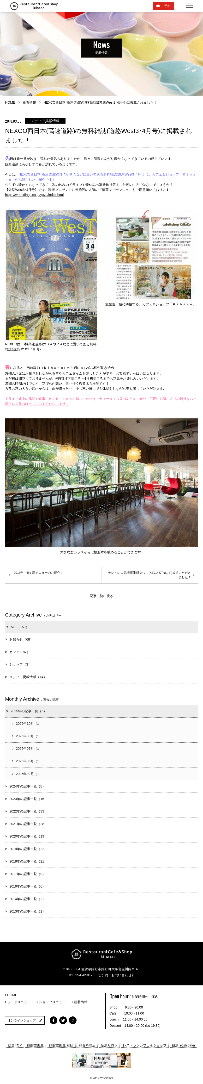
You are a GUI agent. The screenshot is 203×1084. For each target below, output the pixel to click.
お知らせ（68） (19, 639)
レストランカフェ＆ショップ (145, 1045)
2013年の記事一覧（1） (25, 911)
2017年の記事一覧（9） (25, 874)
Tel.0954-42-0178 (81, 975)
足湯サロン (109, 1045)
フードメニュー (19, 1002)
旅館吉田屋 (35, 1045)
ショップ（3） (18, 664)
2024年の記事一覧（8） (25, 786)
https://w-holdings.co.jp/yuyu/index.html (34, 195)
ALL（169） (17, 627)
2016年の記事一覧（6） (25, 886)
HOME (10, 102)
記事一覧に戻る (101, 596)
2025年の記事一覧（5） (26, 711)
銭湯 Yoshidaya (183, 1045)
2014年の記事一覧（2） (25, 899)
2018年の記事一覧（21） (26, 861)
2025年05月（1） (27, 761)
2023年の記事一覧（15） (26, 799)
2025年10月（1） (27, 723)
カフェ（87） (17, 652)
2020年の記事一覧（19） (26, 836)
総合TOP (15, 1045)
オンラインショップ (25, 1020)
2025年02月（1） (27, 774)
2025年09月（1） (27, 736)
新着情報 (29, 102)
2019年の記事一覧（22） (26, 849)
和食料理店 (87, 1045)
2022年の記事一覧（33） (26, 811)
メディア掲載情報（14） (26, 677)
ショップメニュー (53, 1002)
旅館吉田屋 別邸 (61, 1045)
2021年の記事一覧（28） (26, 824)
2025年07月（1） (27, 748)
